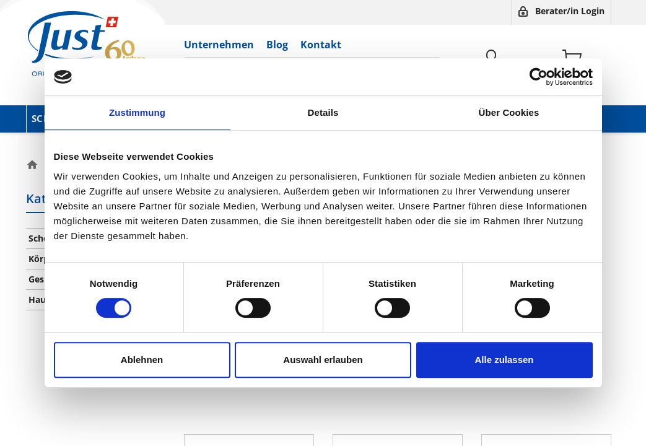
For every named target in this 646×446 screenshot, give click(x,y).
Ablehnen (142, 359)
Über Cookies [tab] (509, 112)
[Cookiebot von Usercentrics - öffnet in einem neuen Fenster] (538, 77)
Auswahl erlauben (322, 359)
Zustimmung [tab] (137, 112)
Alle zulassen (503, 359)
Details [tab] (323, 112)
